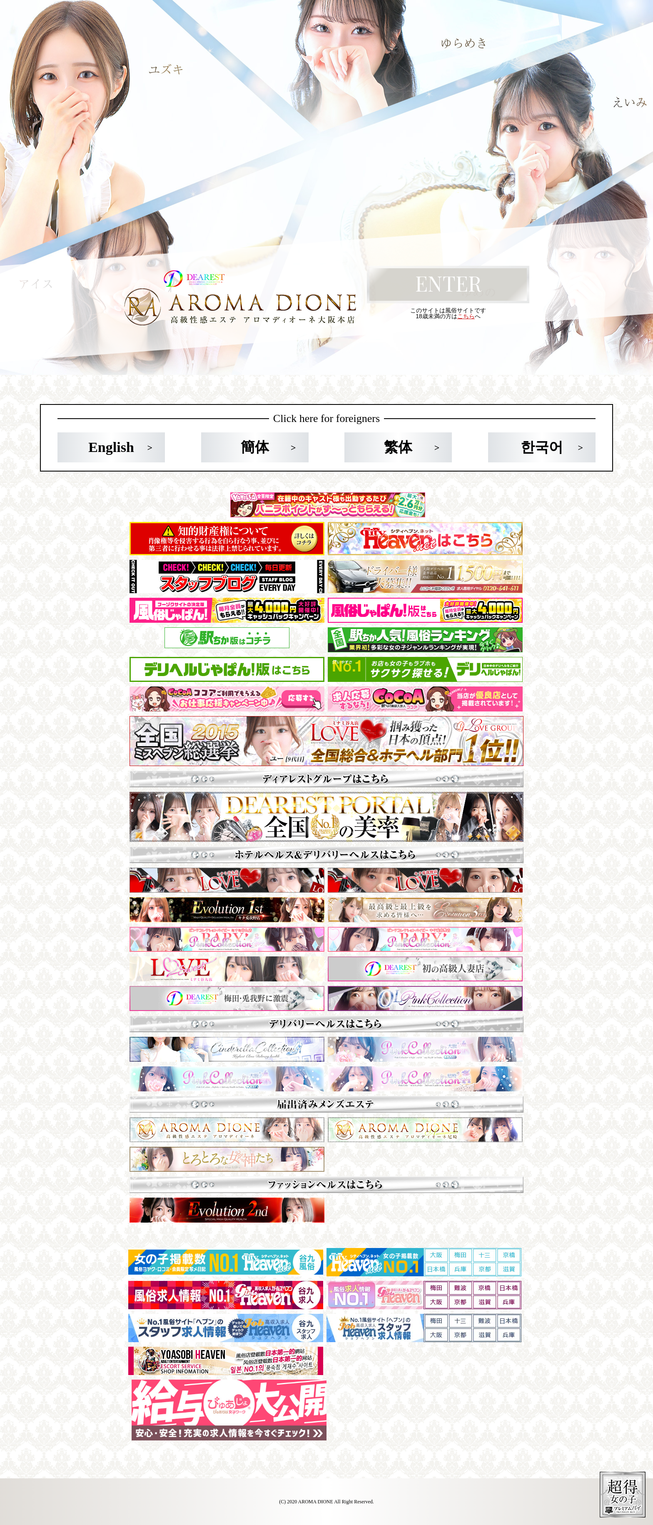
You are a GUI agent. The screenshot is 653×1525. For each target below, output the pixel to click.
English (111, 447)
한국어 (542, 447)
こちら (466, 316)
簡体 (255, 447)
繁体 (398, 447)
